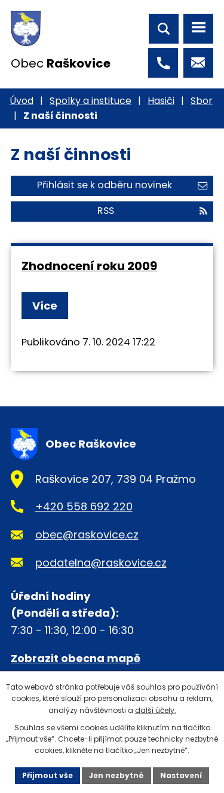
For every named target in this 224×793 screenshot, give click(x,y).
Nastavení (181, 775)
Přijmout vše (47, 775)
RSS (152, 211)
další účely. (155, 710)
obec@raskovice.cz (87, 534)
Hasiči (161, 101)
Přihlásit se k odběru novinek (122, 185)
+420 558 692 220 (84, 506)
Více (44, 305)
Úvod (21, 101)
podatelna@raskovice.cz (101, 562)
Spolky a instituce (90, 101)
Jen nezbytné (116, 775)
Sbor (202, 101)
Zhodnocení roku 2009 (89, 266)
